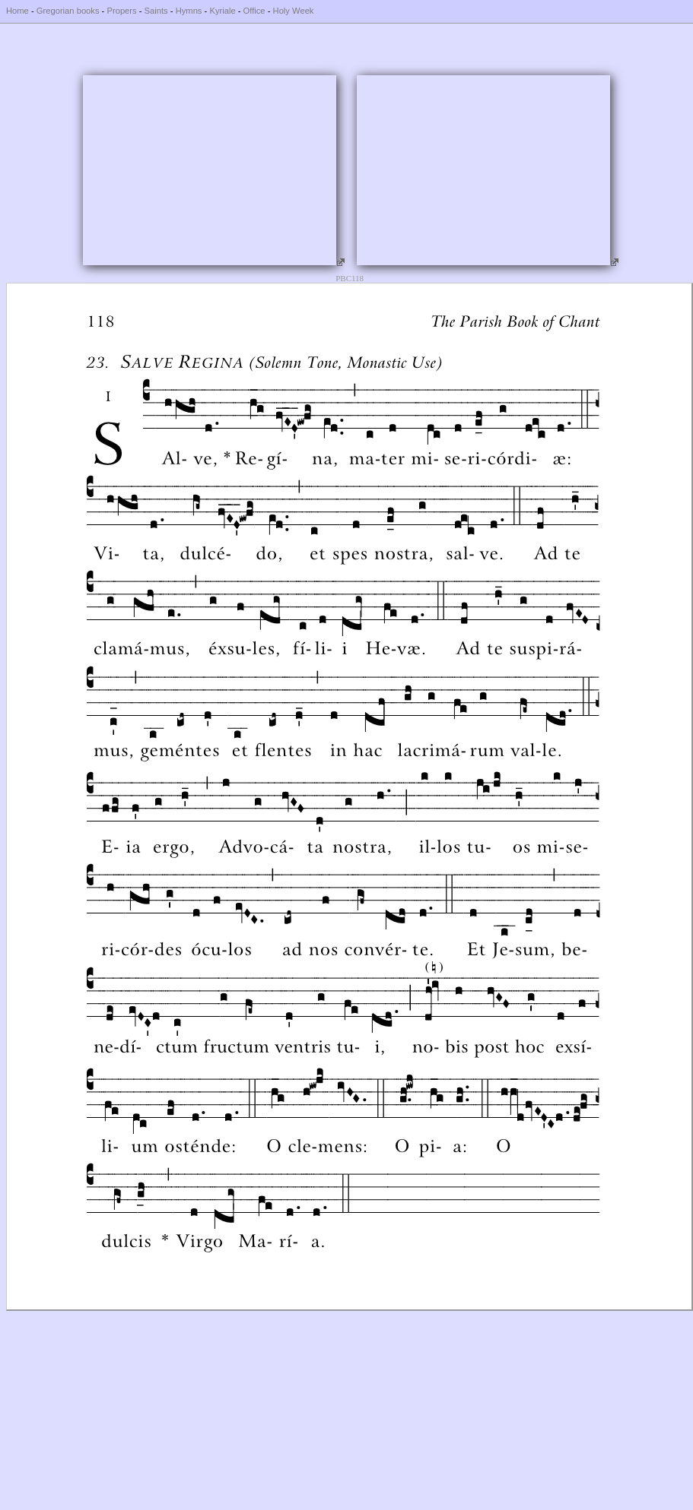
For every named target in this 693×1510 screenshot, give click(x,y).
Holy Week (293, 10)
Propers (121, 10)
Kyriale (222, 10)
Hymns (189, 10)
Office (254, 10)
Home (17, 10)
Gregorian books (68, 10)
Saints (156, 10)
